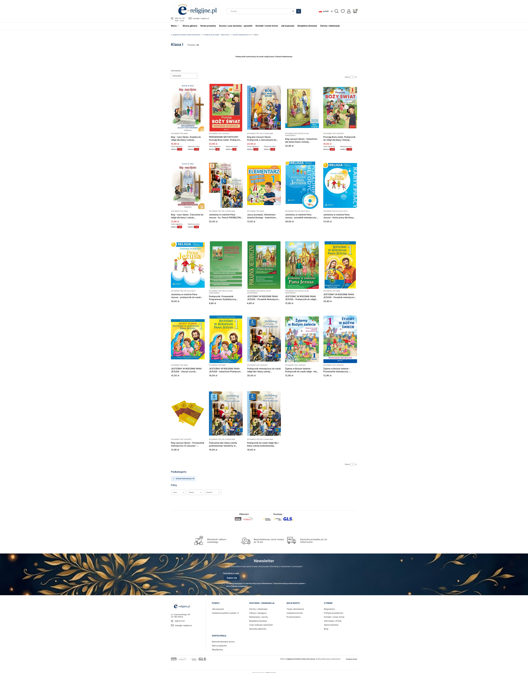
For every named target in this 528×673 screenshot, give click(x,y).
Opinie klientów (331, 625)
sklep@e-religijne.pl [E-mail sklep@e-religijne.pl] (201, 18)
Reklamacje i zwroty (258, 617)
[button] (298, 11)
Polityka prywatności (333, 613)
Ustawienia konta (295, 613)
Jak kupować (218, 609)
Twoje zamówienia (295, 609)
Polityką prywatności (239, 586)
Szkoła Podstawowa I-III (242, 35)
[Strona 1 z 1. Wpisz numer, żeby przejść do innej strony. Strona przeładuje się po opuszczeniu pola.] (352, 77)
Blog (326, 629)
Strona (347, 77)
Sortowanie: (176, 70)
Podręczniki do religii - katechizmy (216, 35)
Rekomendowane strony (223, 641)
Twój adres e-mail (231, 573)
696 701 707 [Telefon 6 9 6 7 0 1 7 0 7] (180, 18)
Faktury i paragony (258, 613)
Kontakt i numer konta (334, 617)
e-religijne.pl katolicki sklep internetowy (186, 35)
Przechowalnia (293, 617)
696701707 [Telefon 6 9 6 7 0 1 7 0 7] (180, 621)
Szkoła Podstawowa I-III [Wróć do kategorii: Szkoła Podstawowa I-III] (183, 479)
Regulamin (238, 583)
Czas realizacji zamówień (261, 625)
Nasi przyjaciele (219, 645)
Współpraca (217, 649)
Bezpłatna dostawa (258, 621)
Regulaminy (329, 609)
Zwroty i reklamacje (258, 609)
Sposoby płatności (257, 629)
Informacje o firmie (332, 621)
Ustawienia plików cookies (224, 613)
